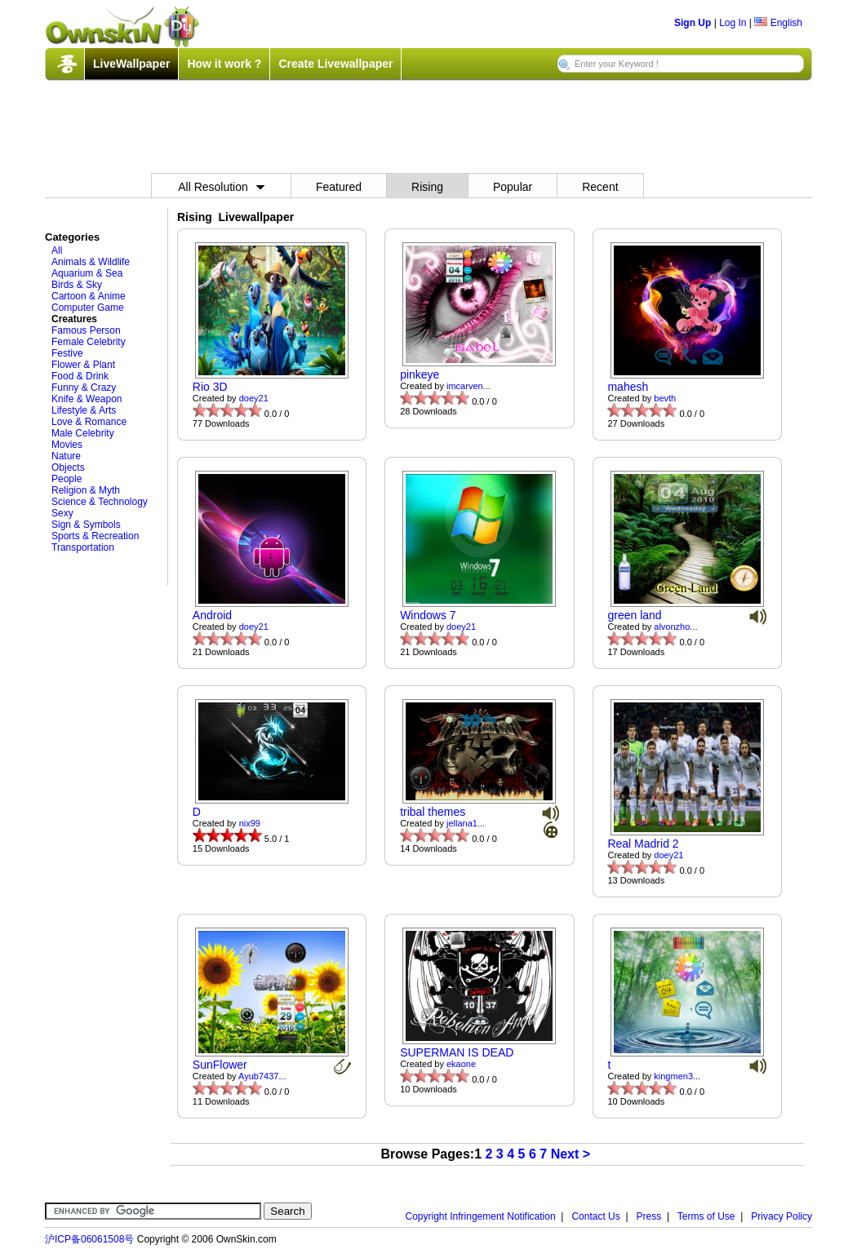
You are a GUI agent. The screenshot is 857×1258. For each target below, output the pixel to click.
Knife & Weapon (86, 399)
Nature (66, 456)
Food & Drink (80, 376)
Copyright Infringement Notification (481, 1216)
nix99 (249, 823)
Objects (68, 467)
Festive (67, 353)
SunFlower (220, 1064)
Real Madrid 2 (642, 843)
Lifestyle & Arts (83, 410)
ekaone (461, 1064)
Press (649, 1216)
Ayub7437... (262, 1076)
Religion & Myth (85, 490)
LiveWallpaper (131, 63)
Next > (570, 1154)
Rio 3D (210, 386)
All (56, 250)
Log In (732, 23)
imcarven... (468, 386)
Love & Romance (89, 421)
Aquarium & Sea (86, 273)
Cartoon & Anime (88, 296)
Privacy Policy (781, 1216)
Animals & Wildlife (90, 262)
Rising (427, 186)
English (778, 23)
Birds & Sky (76, 284)
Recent (600, 186)
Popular (512, 186)
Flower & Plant (83, 364)
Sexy (62, 513)
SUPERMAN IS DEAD (456, 1052)
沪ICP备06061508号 (89, 1239)
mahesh (627, 386)
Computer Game (87, 307)
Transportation (82, 547)
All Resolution (221, 186)
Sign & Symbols (86, 524)
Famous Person (86, 330)
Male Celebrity (82, 433)
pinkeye (419, 374)
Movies (66, 444)
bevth (665, 398)
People (66, 479)
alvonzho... (675, 626)
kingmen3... (677, 1076)
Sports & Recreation (95, 536)
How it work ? (224, 63)
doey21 (254, 398)
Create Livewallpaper (335, 63)
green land (634, 615)
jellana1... (465, 823)
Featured (339, 186)
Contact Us (595, 1216)
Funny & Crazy (83, 387)
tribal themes (432, 811)
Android (212, 615)
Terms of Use (706, 1216)
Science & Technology (99, 501)
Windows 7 (427, 615)
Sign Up (692, 23)
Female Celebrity (88, 342)
